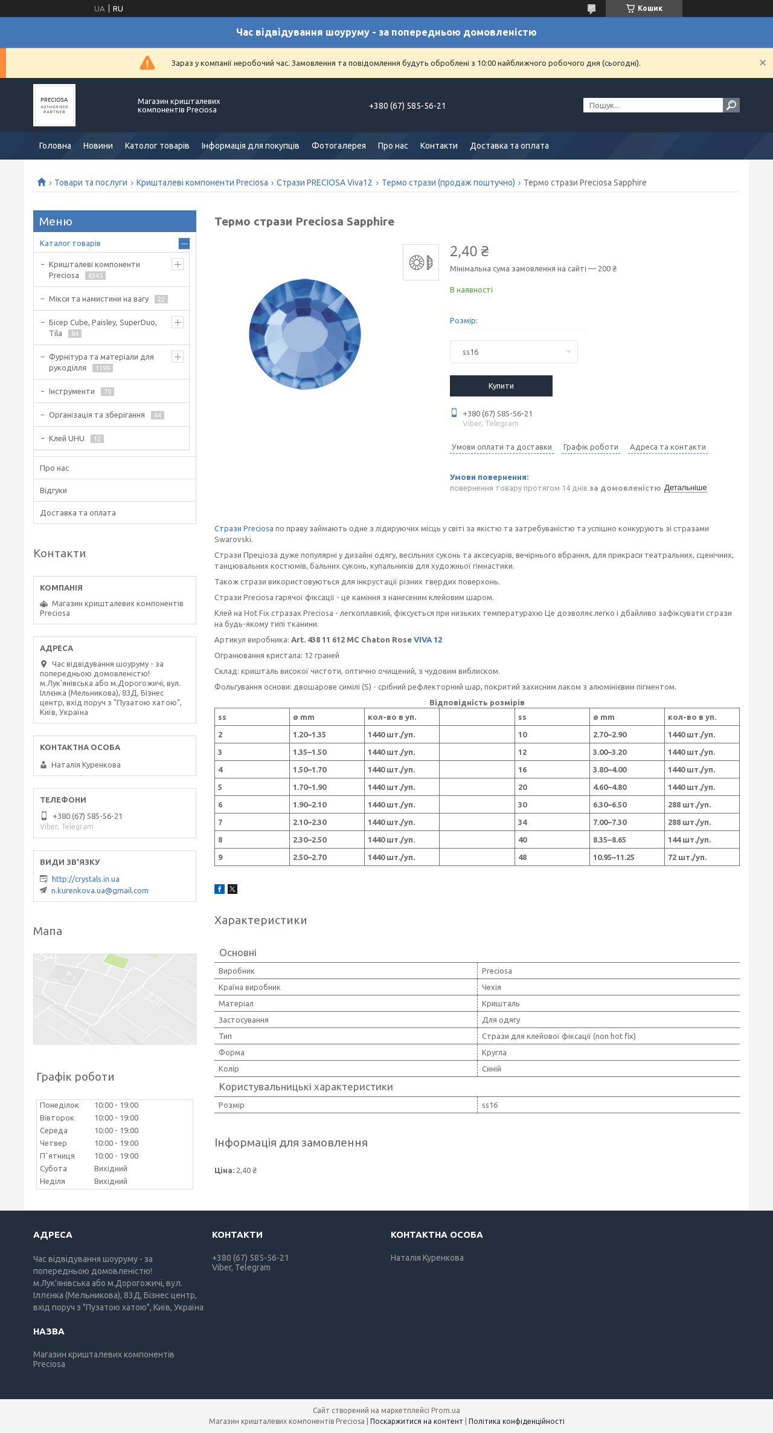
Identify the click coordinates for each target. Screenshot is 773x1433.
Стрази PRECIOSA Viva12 (325, 182)
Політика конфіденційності (517, 1421)
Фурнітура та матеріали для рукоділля (101, 362)
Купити (501, 385)
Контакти (439, 145)
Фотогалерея (339, 145)
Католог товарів (157, 145)
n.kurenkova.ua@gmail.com (100, 890)
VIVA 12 (428, 639)
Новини (98, 145)
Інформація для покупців (251, 145)
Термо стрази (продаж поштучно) (448, 182)
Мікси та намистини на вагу (99, 298)
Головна (55, 145)
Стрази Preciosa (244, 528)
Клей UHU (67, 438)
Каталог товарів (70, 243)
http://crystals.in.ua (86, 879)
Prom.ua (445, 1410)
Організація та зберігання (97, 414)
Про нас (393, 145)
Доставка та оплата (509, 145)
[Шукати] (731, 105)
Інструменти (72, 391)
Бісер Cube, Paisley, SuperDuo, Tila (103, 327)
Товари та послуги (90, 182)
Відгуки (53, 490)
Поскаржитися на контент (416, 1421)
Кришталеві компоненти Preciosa (202, 182)
